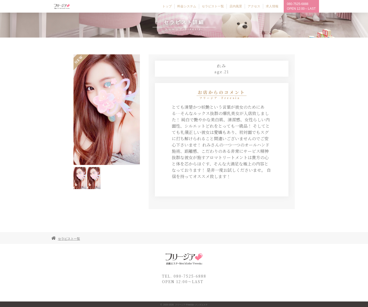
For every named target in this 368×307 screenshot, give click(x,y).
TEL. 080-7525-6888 (184, 276)
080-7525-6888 (297, 4)
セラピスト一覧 (69, 239)
